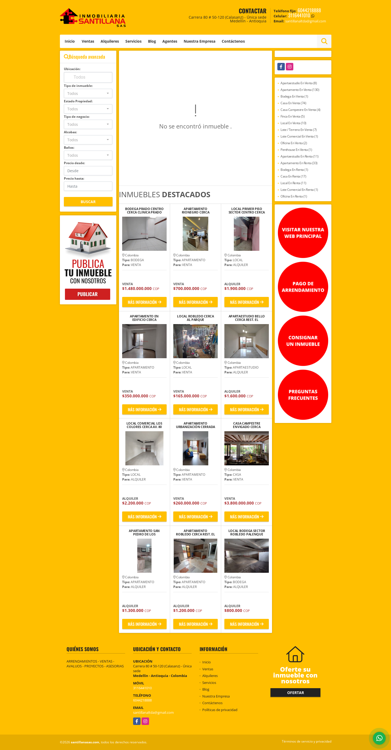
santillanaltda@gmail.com (153, 712)
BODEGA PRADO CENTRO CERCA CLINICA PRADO (144, 210)
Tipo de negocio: (76, 116)
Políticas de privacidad (219, 709)
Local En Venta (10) (293, 123)
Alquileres (110, 41)
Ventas (88, 41)
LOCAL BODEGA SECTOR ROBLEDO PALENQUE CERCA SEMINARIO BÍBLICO (246, 532)
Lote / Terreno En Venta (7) (299, 129)
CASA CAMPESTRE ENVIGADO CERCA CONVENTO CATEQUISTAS (246, 425)
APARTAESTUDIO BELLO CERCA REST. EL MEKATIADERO (247, 317)
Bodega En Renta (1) (294, 169)
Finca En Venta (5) (292, 116)
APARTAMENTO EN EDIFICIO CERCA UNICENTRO (144, 317)
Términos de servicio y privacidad (306, 741)
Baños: (69, 147)
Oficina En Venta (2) (294, 143)
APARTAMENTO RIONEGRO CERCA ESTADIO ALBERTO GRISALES (196, 210)
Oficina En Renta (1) (294, 196)
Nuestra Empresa (199, 41)
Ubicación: (72, 69)
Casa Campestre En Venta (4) (300, 109)
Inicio (70, 41)
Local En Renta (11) (293, 183)
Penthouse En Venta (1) (296, 149)
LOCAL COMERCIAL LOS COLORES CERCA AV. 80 (144, 425)
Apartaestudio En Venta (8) (299, 83)
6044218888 (309, 10)
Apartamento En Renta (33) (299, 163)
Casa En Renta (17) (293, 176)
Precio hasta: (74, 178)
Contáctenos (233, 41)
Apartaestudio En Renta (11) (300, 156)
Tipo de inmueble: (78, 85)
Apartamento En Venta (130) (300, 89)
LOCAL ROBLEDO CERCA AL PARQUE (195, 317)
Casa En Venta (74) (293, 103)
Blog (152, 41)
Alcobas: (70, 132)
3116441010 (299, 15)
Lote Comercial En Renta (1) (299, 189)
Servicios (133, 41)
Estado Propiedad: (78, 101)
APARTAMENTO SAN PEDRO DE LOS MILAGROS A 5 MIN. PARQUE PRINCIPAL (144, 532)
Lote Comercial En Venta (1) (299, 136)
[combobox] (88, 93)
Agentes (169, 41)
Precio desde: (74, 163)
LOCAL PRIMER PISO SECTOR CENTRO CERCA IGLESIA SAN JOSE (247, 210)
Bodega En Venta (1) (294, 96)
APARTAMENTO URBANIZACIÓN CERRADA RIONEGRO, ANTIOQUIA (195, 425)
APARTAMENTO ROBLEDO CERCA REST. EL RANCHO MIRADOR (195, 532)
